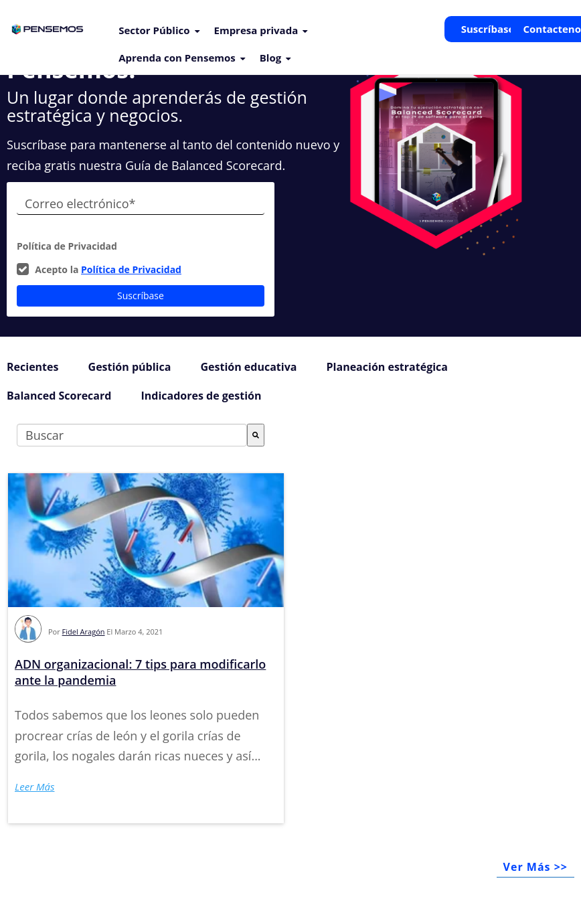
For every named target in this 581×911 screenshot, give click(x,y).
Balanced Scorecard (59, 395)
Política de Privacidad (131, 269)
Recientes (32, 366)
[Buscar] (255, 435)
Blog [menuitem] (270, 57)
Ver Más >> (535, 866)
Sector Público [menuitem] (153, 30)
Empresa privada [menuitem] (256, 30)
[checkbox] (140, 270)
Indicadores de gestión (201, 395)
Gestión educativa (248, 366)
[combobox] (132, 435)
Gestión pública (129, 366)
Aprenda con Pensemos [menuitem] (177, 57)
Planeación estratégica (387, 366)
